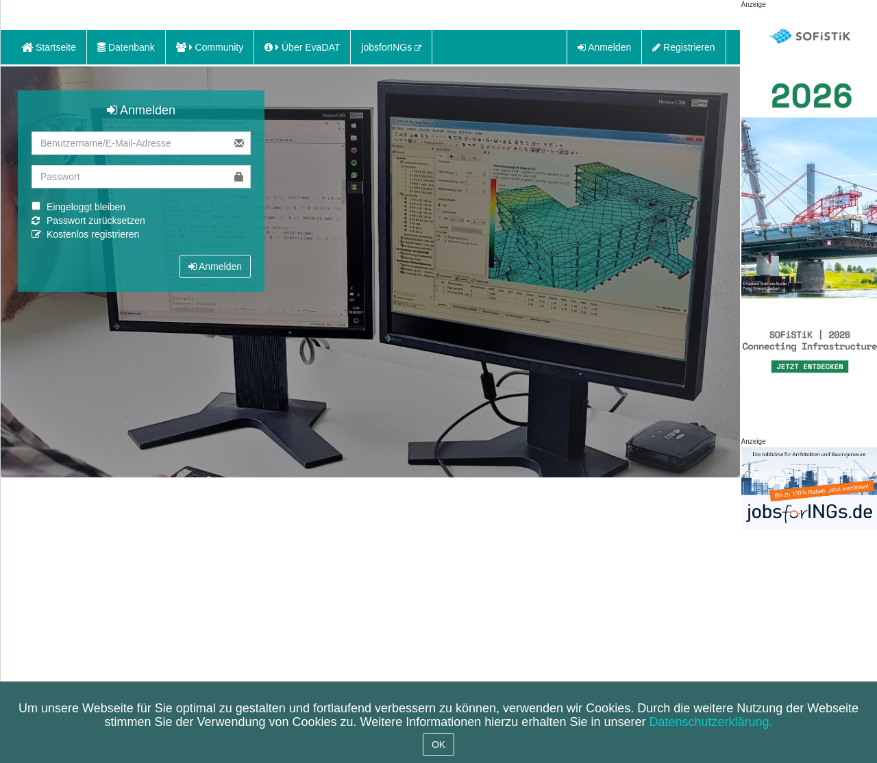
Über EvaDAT (302, 47)
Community (210, 47)
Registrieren (683, 47)
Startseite (48, 47)
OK (438, 744)
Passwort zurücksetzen (96, 220)
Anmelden (604, 47)
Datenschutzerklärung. (710, 722)
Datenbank (126, 47)
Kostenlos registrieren (93, 234)
